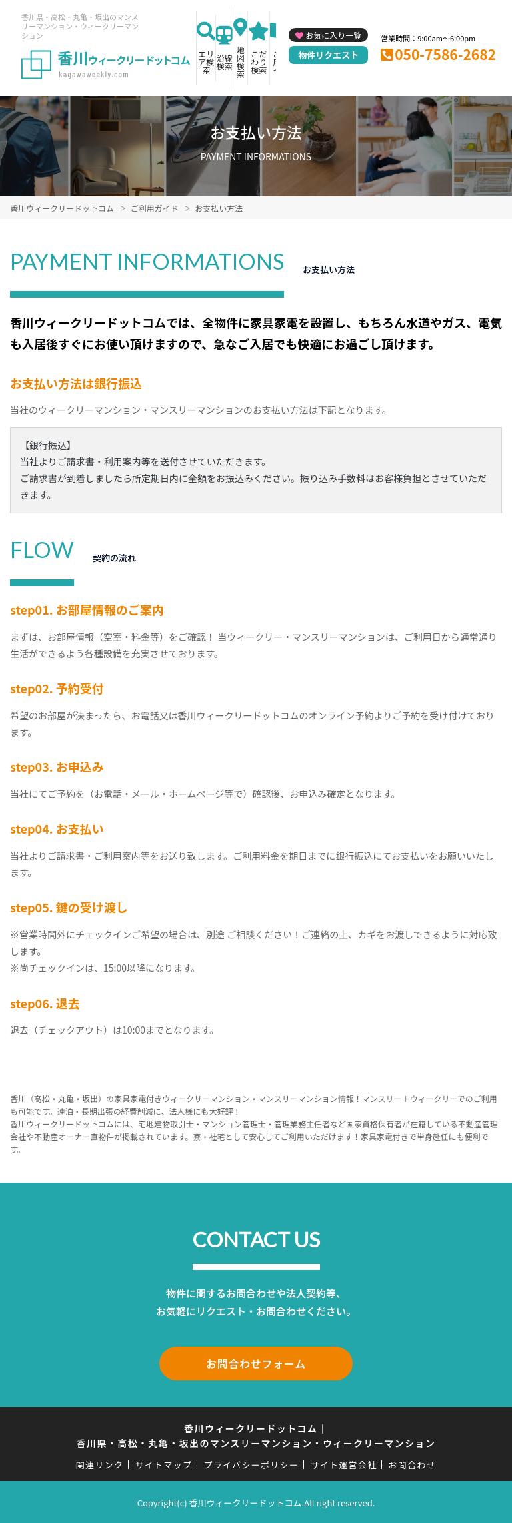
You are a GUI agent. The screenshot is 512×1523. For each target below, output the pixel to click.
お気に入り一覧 (333, 35)
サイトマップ (164, 1462)
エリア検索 (206, 61)
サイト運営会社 (343, 1462)
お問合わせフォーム (256, 1362)
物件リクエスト (328, 55)
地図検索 (241, 61)
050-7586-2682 (445, 54)
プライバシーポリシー (251, 1462)
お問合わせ (413, 1462)
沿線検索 (225, 61)
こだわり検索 (259, 61)
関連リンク (100, 1462)
